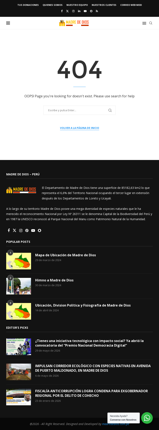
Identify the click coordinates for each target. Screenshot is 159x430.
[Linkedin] (79, 11)
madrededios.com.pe (115, 424)
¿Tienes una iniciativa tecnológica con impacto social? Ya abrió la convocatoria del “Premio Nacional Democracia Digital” (89, 343)
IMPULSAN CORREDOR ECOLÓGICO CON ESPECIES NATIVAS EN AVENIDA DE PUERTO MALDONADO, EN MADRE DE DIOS (93, 368)
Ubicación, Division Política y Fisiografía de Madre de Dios (83, 305)
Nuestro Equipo (77, 4)
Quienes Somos (53, 4)
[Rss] (97, 11)
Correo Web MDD (131, 4)
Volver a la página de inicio (79, 128)
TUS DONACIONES (28, 4)
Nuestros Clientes (104, 4)
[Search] (151, 23)
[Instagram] (73, 11)
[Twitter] (67, 11)
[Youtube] (85, 11)
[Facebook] (62, 11)
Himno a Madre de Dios (54, 280)
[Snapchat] (91, 11)
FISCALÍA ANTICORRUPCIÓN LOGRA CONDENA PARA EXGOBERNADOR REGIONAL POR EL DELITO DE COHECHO (91, 393)
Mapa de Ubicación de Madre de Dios (65, 255)
